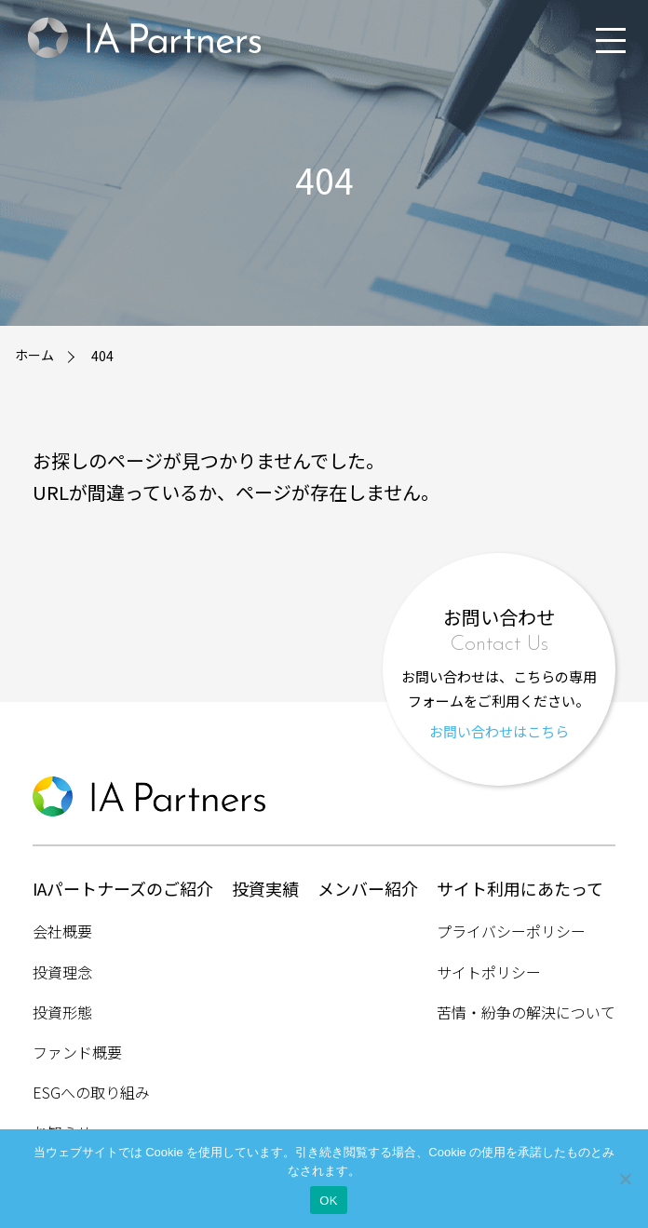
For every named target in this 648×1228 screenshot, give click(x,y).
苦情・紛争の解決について (526, 1012)
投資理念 (62, 972)
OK (328, 1201)
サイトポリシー (489, 972)
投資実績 (265, 888)
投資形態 (62, 1012)
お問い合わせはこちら (499, 731)
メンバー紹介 (367, 888)
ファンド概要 (77, 1052)
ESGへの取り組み (91, 1092)
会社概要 (62, 931)
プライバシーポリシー (511, 931)
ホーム (34, 354)
